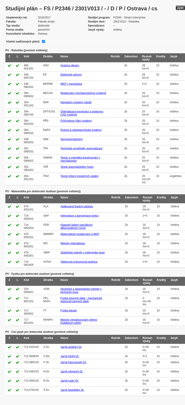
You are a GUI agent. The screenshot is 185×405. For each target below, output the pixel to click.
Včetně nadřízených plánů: (23, 41)
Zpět (180, 7)
